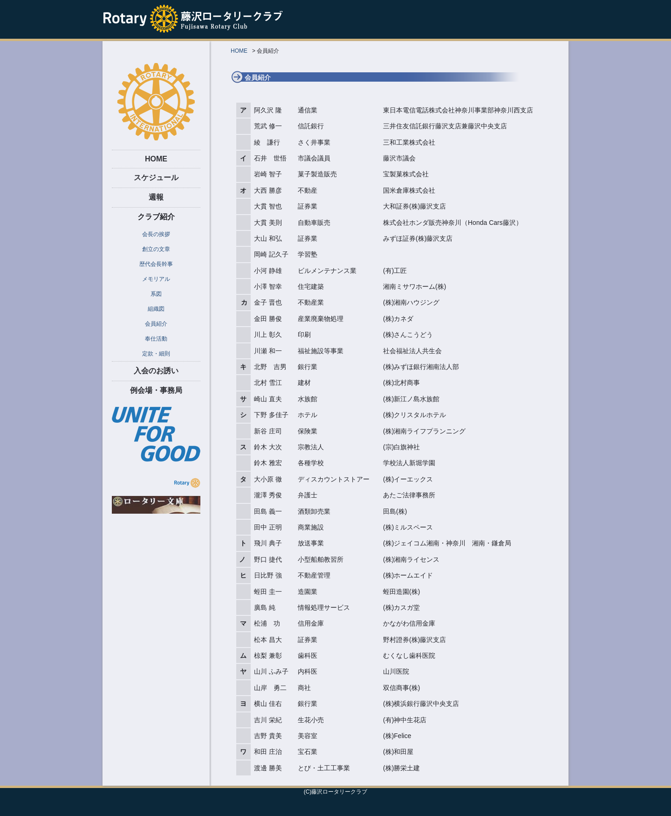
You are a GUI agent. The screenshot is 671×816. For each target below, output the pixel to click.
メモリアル (156, 279)
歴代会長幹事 (156, 264)
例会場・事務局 (156, 390)
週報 (156, 197)
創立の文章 (156, 249)
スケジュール (156, 177)
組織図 (156, 309)
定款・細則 (156, 353)
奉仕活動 (156, 338)
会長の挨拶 (156, 234)
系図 (156, 294)
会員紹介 (156, 324)
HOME (156, 159)
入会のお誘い (156, 371)
